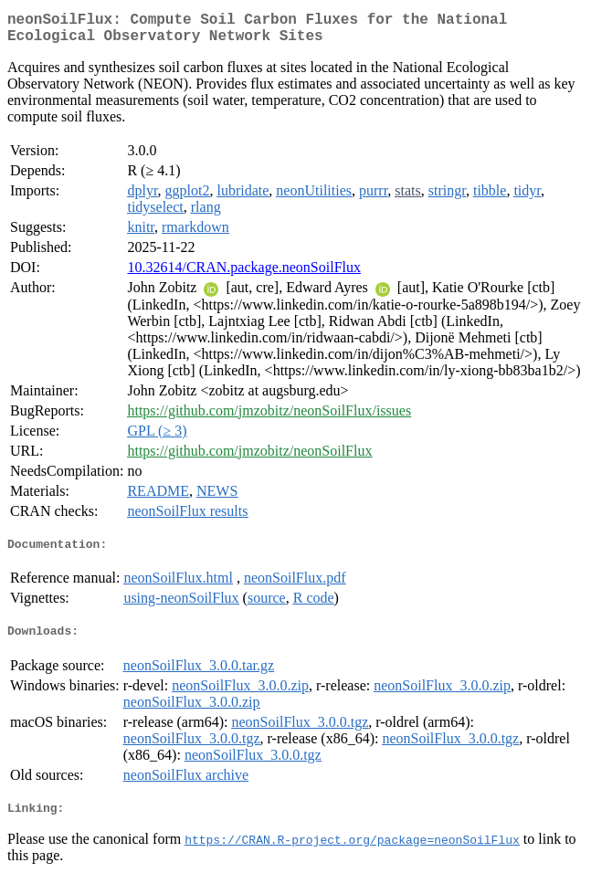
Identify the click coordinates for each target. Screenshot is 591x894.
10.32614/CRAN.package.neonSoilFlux (244, 274)
